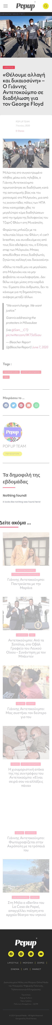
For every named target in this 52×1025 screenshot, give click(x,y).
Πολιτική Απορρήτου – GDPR (26, 1004)
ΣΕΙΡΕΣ (41, 963)
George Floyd (11, 372)
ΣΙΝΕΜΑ (15, 969)
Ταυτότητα (25, 995)
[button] (6, 405)
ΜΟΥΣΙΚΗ (28, 963)
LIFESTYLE (8, 67)
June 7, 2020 (40, 347)
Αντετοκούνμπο (31, 372)
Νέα (6, 377)
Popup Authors (26, 998)
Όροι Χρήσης (26, 1001)
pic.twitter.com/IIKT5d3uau (23, 335)
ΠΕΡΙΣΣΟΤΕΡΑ (12, 454)
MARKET (36, 969)
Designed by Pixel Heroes (26, 1018)
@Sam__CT (19, 330)
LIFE (26, 969)
